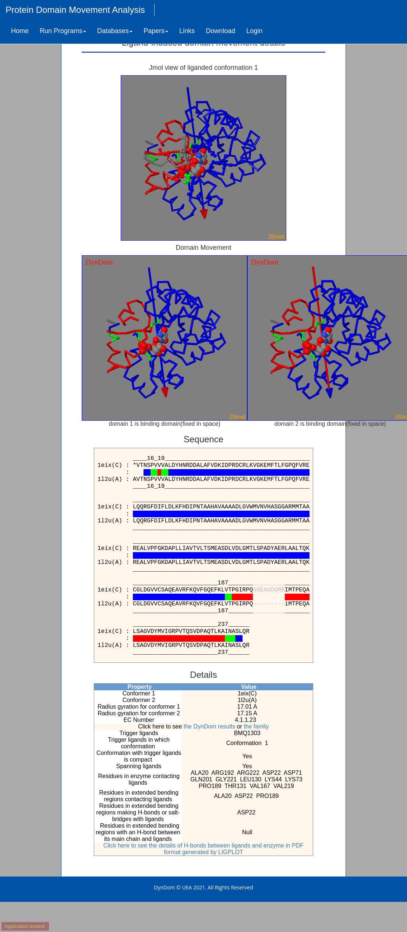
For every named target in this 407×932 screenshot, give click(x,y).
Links (187, 31)
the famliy (256, 726)
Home (20, 31)
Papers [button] (156, 31)
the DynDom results (210, 726)
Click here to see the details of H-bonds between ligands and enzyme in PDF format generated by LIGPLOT (203, 848)
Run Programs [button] (63, 31)
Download (220, 31)
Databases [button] (114, 31)
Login (254, 31)
